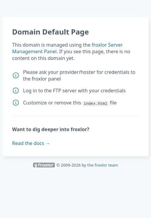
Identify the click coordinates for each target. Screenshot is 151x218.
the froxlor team (102, 165)
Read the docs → (31, 143)
